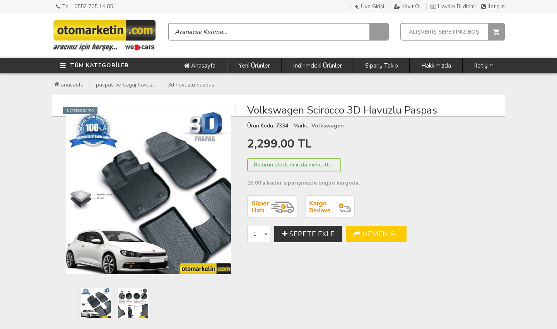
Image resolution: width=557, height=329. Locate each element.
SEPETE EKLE (308, 234)
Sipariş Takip (381, 66)
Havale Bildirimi (453, 6)
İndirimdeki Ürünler (317, 66)
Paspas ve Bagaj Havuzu (125, 84)
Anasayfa (199, 66)
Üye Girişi (369, 6)
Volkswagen (327, 125)
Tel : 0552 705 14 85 (84, 6)
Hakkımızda (436, 66)
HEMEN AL (376, 234)
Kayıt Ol (407, 6)
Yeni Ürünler (254, 66)
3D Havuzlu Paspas (191, 84)
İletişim (493, 6)
